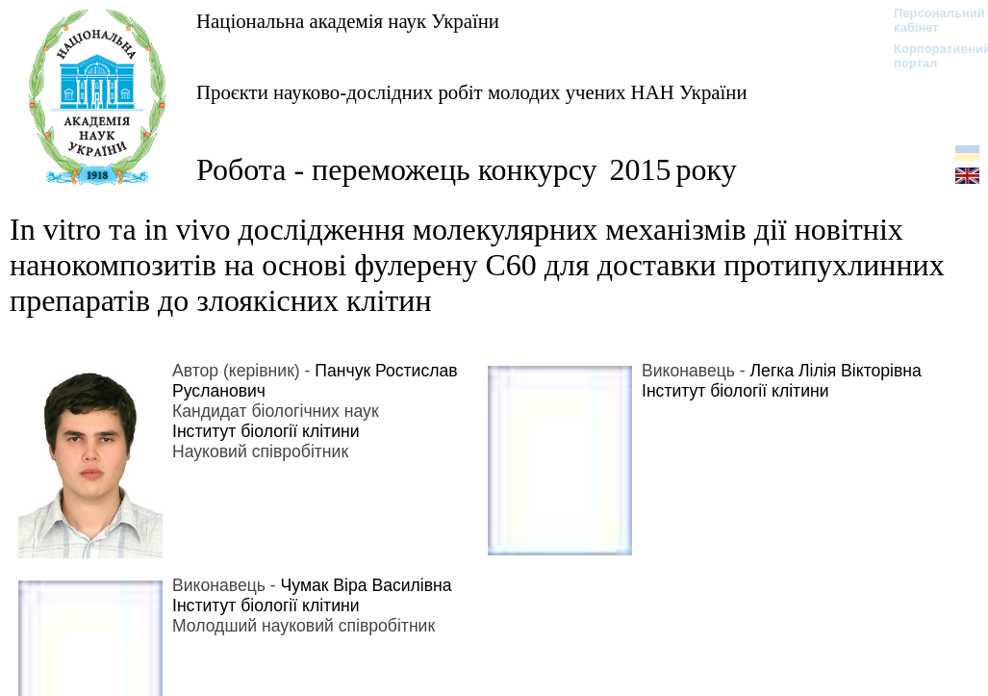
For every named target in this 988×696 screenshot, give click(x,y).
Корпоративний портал (930, 55)
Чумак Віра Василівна (366, 585)
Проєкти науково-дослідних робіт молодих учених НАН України (471, 92)
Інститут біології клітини (266, 431)
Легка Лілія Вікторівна (836, 370)
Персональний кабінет (930, 20)
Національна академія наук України (347, 21)
